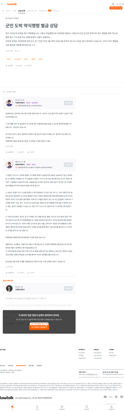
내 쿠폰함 (81, 357)
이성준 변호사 (20, 105)
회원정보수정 (82, 360)
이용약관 (10, 367)
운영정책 (39, 367)
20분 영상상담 (97, 357)
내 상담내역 (82, 355)
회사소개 (2, 367)
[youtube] (105, 399)
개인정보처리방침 (21, 367)
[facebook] (121, 399)
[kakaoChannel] (116, 399)
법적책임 (31, 367)
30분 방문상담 (98, 360)
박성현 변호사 (20, 166)
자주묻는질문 (112, 357)
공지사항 (111, 355)
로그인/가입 (120, 4)
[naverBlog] (110, 399)
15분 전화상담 (97, 355)
